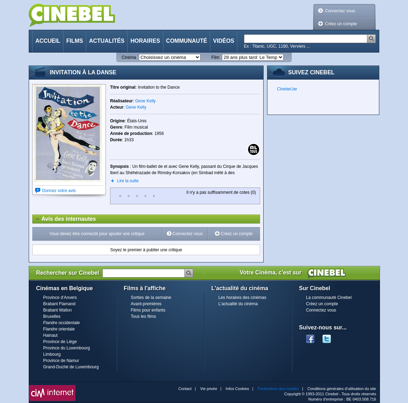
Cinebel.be (287, 89)
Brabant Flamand (59, 303)
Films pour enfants (148, 310)
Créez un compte (341, 23)
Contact (185, 389)
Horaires (145, 41)
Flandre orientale (59, 329)
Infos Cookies (237, 389)
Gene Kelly (145, 100)
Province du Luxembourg (66, 348)
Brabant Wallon (57, 310)
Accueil (47, 41)
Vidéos (223, 41)
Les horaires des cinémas (242, 297)
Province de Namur (61, 360)
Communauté (186, 41)
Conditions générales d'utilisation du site (341, 389)
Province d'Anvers (60, 297)
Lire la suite (127, 180)
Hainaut (50, 335)
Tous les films (143, 316)
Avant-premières (146, 303)
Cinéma (129, 57)
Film (215, 57)
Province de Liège (60, 341)
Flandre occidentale (61, 322)
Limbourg (52, 354)
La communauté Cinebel (329, 297)
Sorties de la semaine (151, 297)
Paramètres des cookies (278, 389)
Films (74, 41)
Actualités (106, 41)
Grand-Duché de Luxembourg (71, 366)
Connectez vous (340, 10)
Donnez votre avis (59, 190)
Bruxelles (51, 316)
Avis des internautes (64, 219)
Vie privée (208, 389)
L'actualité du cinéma (238, 303)
